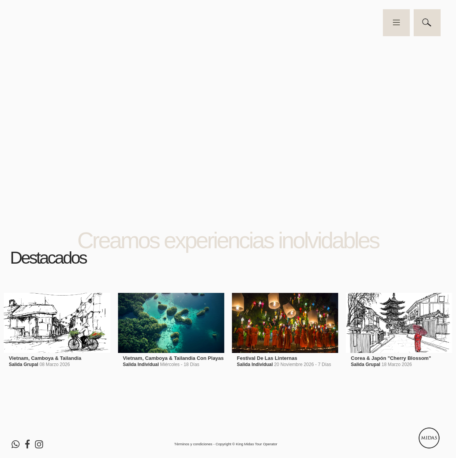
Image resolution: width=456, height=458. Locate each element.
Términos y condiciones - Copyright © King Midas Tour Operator (225, 444)
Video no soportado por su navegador (228, 114)
